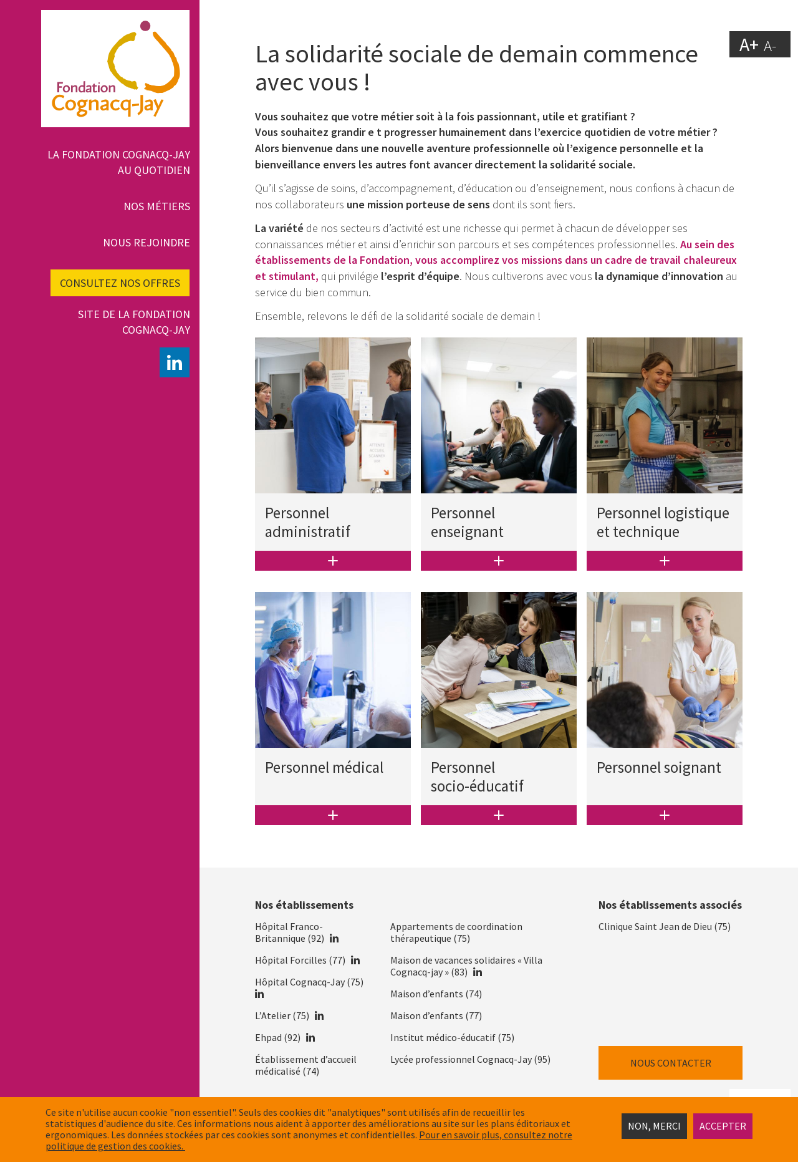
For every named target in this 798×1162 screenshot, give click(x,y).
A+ (749, 43)
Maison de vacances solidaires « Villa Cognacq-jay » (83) (466, 966)
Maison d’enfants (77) (436, 1015)
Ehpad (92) (277, 1037)
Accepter (722, 1126)
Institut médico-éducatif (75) (452, 1037)
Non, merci (654, 1126)
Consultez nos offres (120, 283)
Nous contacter (670, 1063)
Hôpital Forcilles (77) (300, 960)
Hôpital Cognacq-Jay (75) (309, 982)
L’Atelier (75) (282, 1015)
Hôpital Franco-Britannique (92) (289, 932)
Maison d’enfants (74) (436, 993)
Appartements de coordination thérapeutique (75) (456, 932)
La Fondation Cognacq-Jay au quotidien (118, 162)
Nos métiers (156, 206)
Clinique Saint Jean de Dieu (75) (664, 926)
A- (770, 46)
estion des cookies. (144, 1146)
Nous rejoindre (146, 242)
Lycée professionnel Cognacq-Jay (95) (470, 1059)
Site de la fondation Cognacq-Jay (134, 322)
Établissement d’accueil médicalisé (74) (306, 1065)
